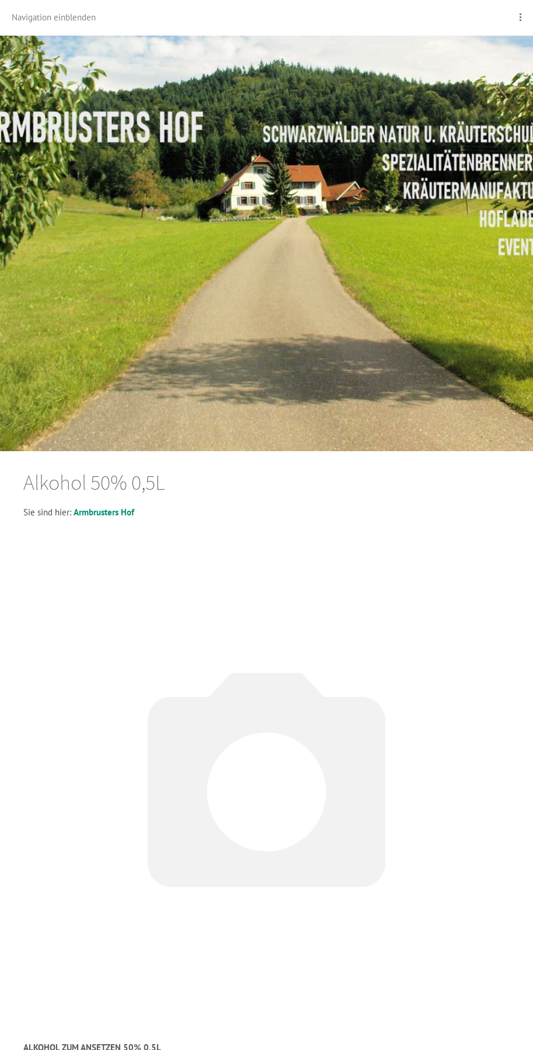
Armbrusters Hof (104, 512)
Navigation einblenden (54, 17)
